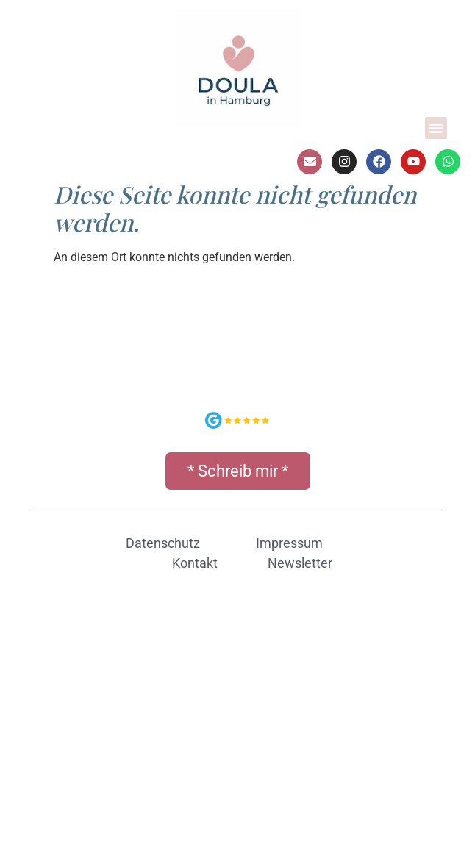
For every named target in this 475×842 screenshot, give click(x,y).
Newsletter (300, 563)
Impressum (289, 543)
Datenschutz (163, 543)
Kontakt (195, 563)
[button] (436, 127)
